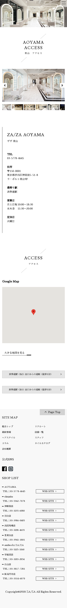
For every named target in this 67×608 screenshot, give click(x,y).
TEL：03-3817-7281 (14, 569)
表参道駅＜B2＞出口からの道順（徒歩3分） (31, 374)
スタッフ (39, 438)
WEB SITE (48, 491)
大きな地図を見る (14, 353)
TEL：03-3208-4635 (14, 530)
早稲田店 (8, 555)
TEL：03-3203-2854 (14, 559)
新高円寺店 (9, 574)
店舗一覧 (39, 432)
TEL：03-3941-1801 (14, 540)
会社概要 (6, 449)
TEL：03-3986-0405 (14, 520)
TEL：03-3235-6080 (14, 511)
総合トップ (7, 426)
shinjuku (8, 497)
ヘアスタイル (8, 438)
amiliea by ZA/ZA (14, 545)
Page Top (54, 412)
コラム (5, 443)
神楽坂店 (8, 506)
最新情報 (6, 432)
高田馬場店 (9, 526)
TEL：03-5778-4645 (14, 491)
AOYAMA (10, 487)
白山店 (7, 564)
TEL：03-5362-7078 (14, 501)
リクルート (40, 426)
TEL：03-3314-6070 (14, 578)
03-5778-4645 (15, 158)
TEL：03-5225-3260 (13, 549)
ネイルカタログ (42, 443)
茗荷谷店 (8, 535)
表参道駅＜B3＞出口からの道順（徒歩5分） (31, 389)
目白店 (7, 516)
